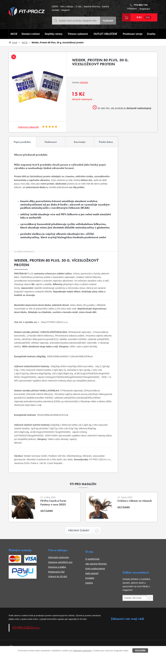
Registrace (145, 9)
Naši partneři (91, 573)
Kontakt (55, 10)
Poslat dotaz (106, 142)
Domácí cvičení (31, 34)
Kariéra (105, 6)
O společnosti (92, 559)
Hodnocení (51, 142)
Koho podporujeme (95, 568)
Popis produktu (22, 142)
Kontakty (89, 578)
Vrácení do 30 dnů (57, 576)
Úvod (14, 42)
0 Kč (144, 17)
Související (79, 142)
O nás (78, 6)
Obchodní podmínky (58, 557)
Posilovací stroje (132, 34)
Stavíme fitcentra (91, 6)
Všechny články (80, 530)
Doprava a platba (57, 567)
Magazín (65, 10)
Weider (84, 82)
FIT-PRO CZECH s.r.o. (26, 627)
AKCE (13, 34)
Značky (151, 34)
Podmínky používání (82, 650)
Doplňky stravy (54, 34)
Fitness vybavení (78, 34)
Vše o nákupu (66, 6)
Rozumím (140, 650)
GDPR (55, 6)
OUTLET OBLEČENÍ (105, 34)
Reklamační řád (56, 571)
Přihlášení (132, 9)
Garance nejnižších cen (60, 562)
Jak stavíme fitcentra (96, 563)
